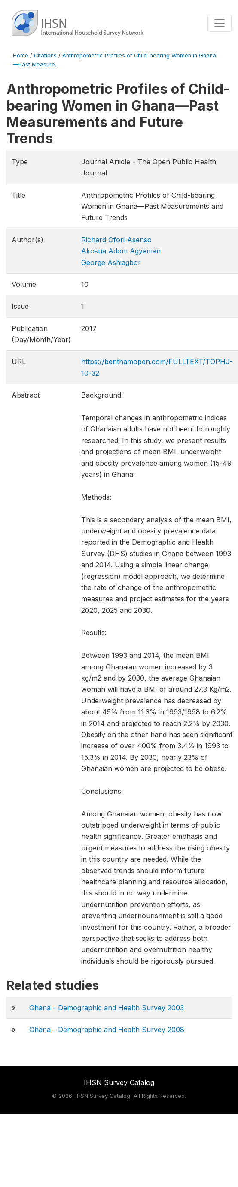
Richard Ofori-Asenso (116, 239)
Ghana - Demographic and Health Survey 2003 (106, 1007)
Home (20, 55)
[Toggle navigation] (219, 23)
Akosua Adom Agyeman (121, 251)
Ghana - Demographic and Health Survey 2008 (106, 1029)
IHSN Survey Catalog (119, 1082)
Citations (45, 55)
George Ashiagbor (111, 262)
